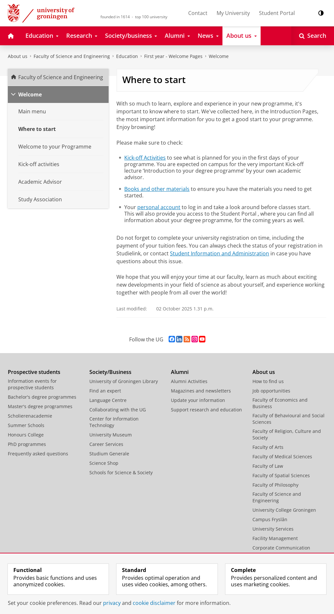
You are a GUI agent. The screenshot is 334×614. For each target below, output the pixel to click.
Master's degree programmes (40, 406)
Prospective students (34, 372)
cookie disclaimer (154, 603)
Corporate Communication (281, 548)
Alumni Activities (189, 381)
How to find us (268, 381)
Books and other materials (157, 189)
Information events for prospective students (32, 384)
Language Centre (108, 400)
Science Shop (103, 463)
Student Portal (277, 13)
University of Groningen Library (123, 381)
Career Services (106, 444)
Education (127, 56)
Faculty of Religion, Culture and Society (286, 434)
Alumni (180, 372)
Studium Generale (109, 453)
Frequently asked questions (38, 453)
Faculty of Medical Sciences (282, 456)
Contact (197, 13)
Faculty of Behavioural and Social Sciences (288, 418)
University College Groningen (284, 510)
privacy (112, 603)
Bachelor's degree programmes (42, 397)
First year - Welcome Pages (173, 56)
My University (233, 13)
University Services (273, 529)
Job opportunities (271, 391)
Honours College (26, 435)
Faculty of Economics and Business (280, 403)
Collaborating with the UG (117, 410)
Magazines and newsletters (201, 391)
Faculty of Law (267, 466)
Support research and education (206, 410)
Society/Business (110, 372)
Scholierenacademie (30, 416)
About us (17, 56)
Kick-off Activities (145, 157)
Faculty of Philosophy (275, 485)
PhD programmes (27, 444)
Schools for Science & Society (121, 472)
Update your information (198, 400)
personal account (158, 207)
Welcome (219, 56)
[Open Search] (312, 35)
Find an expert (105, 391)
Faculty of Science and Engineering (72, 56)
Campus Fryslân (269, 519)
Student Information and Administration (219, 253)
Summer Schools (26, 425)
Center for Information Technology (114, 422)
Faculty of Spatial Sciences (281, 475)
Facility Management (275, 538)
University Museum (110, 435)
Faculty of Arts (267, 447)
